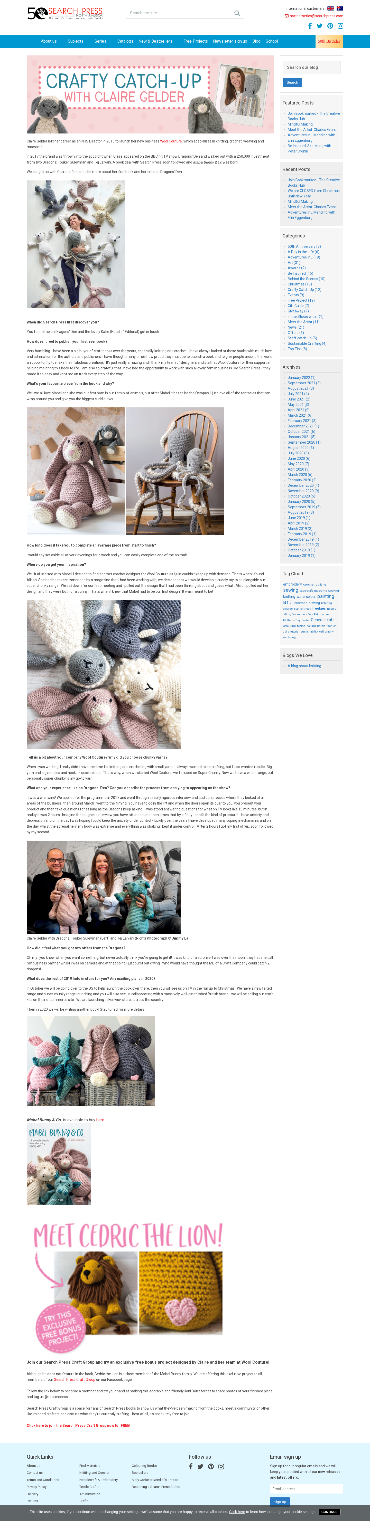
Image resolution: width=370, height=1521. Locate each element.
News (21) (296, 327)
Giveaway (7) (298, 311)
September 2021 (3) (304, 383)
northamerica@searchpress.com (314, 16)
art (287, 602)
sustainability (309, 631)
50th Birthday (329, 41)
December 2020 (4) (303, 485)
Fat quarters (322, 614)
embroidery (292, 584)
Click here (237, 1512)
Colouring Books (144, 1466)
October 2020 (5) (301, 496)
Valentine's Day (302, 614)
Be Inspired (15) (300, 273)
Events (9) (296, 295)
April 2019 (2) (299, 523)
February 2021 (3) (302, 421)
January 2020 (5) (302, 502)
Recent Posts (296, 169)
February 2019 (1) (302, 534)
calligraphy (326, 631)
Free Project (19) (301, 300)
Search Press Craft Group (74, 1379)
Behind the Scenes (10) (307, 279)
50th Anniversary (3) (304, 246)
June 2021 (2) (299, 399)
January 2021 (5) (302, 437)
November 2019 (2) (303, 545)
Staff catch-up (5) (302, 338)
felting (301, 626)
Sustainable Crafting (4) (307, 343)
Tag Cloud (293, 573)
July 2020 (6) (298, 453)
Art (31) (294, 263)
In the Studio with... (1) (305, 316)
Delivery (32, 1494)
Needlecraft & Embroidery (98, 1480)
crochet (308, 584)
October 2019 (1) (301, 550)
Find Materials (89, 1466)
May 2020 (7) (298, 464)
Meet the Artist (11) (304, 322)
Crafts (83, 1501)
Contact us (35, 1473)
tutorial (294, 631)
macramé (320, 590)
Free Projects (195, 41)
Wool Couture (171, 141)
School (272, 41)
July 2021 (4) (298, 394)
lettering (326, 603)
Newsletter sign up (230, 41)
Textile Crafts (88, 1487)
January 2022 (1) (302, 378)
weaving (333, 590)
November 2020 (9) (303, 491)
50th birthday (302, 608)
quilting (321, 584)
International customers (305, 8)
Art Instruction (89, 1494)
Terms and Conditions (43, 1480)
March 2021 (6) (300, 415)
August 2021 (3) (301, 388)
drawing (314, 603)
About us (52, 41)
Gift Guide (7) (298, 306)
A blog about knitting (304, 666)
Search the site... (144, 13)
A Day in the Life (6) (303, 252)
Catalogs (125, 41)
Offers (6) (296, 333)
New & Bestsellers (158, 41)
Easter (306, 620)
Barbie (321, 626)
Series (103, 41)
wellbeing (289, 637)
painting (325, 596)
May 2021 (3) (298, 405)
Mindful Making (300, 124)
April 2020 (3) (299, 469)
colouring (289, 626)
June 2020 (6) (299, 458)
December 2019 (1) (303, 539)
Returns (32, 1501)
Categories (294, 235)
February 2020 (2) (302, 480)
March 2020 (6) (300, 475)
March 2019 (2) (300, 529)
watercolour (306, 597)
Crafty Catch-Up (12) (304, 290)
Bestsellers (140, 1473)
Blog (256, 41)
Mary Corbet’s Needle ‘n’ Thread (155, 1480)
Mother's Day (291, 620)
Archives (292, 367)
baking (311, 626)
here (100, 1119)
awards (288, 608)
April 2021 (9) (299, 410)
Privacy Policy (37, 1487)
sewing (290, 590)
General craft (322, 619)
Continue (329, 1512)
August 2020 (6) (301, 448)
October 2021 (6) (301, 431)
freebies (319, 608)
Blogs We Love (298, 655)
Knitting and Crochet (94, 1473)
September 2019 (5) (304, 507)
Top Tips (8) (297, 349)
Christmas (299, 603)
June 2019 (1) (299, 518)
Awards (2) (297, 268)
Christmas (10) (300, 284)
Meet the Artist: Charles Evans (312, 130)
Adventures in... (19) (304, 257)
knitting (289, 597)
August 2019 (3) (301, 512)
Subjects (78, 41)
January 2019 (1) (302, 555)
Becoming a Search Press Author (156, 1487)
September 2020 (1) (304, 442)
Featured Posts (298, 103)
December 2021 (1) (303, 426)
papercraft (306, 590)
